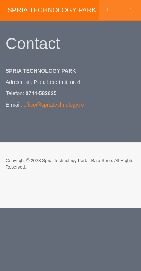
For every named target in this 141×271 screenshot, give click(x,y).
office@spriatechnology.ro (53, 105)
